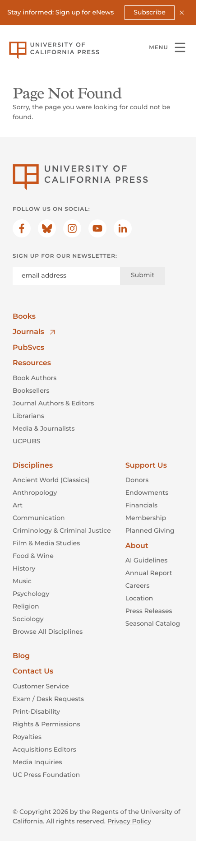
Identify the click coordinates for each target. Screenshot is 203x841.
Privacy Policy (129, 821)
